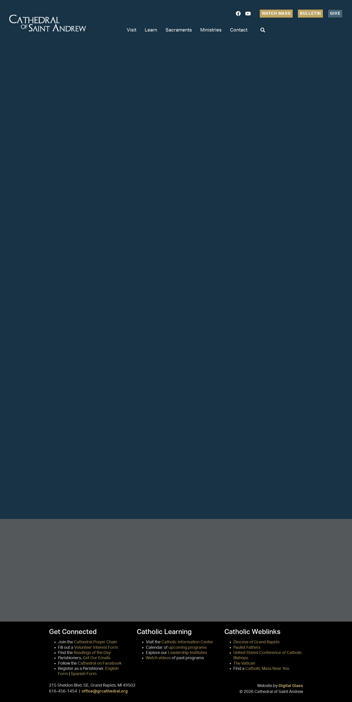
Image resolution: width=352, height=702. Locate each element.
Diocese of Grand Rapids (256, 642)
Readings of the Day (92, 653)
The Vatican (244, 663)
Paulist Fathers (246, 648)
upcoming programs (188, 648)
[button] (262, 30)
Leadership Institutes (187, 653)
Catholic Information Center (187, 642)
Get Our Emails (96, 658)
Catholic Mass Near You (267, 669)
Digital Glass (291, 686)
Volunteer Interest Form (96, 648)
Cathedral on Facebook (99, 663)
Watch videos (158, 658)
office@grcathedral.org (105, 691)
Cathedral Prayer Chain (95, 642)
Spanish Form (84, 674)
